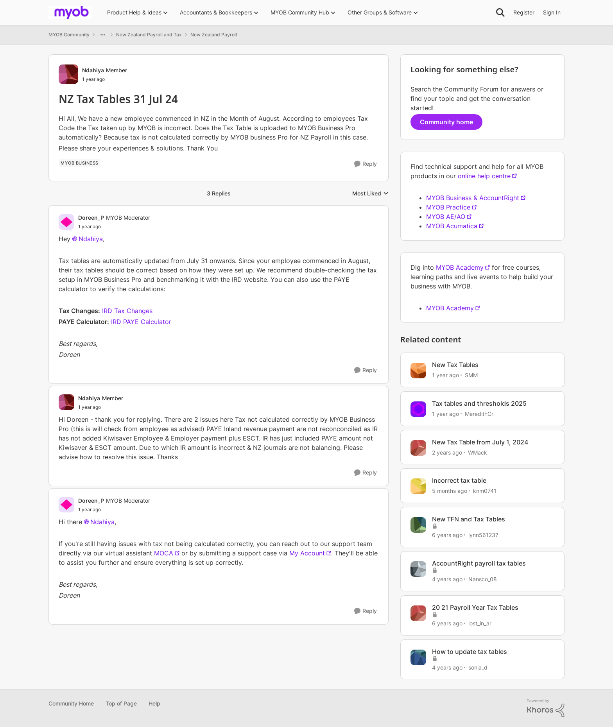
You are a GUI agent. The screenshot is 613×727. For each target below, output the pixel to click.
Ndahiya (91, 239)
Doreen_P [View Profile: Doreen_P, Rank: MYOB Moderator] (91, 217)
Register (523, 12)
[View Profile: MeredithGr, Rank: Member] (418, 409)
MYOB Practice (448, 207)
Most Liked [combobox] (370, 193)
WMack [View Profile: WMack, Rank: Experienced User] (477, 452)
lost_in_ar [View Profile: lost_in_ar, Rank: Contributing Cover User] (479, 623)
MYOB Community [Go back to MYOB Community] (69, 35)
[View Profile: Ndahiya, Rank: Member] (68, 74)
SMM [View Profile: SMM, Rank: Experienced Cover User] (471, 375)
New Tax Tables (455, 365)
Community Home (71, 703)
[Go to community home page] (69, 12)
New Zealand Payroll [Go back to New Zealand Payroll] (213, 35)
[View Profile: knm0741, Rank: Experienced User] (418, 486)
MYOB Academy (460, 267)
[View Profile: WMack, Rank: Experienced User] (418, 448)
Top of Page (121, 703)
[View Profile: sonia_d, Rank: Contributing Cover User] (418, 657)
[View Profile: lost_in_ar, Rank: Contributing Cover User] (418, 613)
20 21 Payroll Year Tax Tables (475, 607)
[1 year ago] (445, 375)
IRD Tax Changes (127, 311)
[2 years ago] (447, 452)
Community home (446, 122)
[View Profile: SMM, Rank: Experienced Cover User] (418, 370)
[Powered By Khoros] (546, 708)
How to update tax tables (469, 651)
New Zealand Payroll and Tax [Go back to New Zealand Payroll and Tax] (149, 35)
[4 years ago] (447, 579)
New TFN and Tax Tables (468, 519)
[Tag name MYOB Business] (79, 163)
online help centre (484, 176)
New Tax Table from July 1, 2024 (480, 442)
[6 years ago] (447, 535)
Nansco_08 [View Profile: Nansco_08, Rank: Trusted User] (482, 579)
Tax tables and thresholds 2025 (479, 403)
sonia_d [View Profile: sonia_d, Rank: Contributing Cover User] (478, 667)
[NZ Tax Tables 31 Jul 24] (114, 226)
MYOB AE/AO (445, 216)
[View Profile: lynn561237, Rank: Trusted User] (418, 525)
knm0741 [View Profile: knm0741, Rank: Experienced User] (484, 490)
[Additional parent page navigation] (103, 34)
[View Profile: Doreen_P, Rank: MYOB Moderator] (66, 222)
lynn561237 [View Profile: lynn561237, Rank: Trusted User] (483, 535)
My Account (307, 553)
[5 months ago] (449, 491)
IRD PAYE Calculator (141, 322)
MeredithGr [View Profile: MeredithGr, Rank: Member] (479, 413)
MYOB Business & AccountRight (472, 198)
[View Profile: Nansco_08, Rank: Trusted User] (418, 569)
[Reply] (365, 164)
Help (154, 703)
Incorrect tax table (459, 480)
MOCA (163, 553)
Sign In (552, 12)
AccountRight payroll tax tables (479, 563)
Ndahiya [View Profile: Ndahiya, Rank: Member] (93, 70)
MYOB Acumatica (451, 226)
